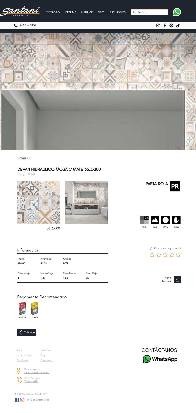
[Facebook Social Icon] (17, 400)
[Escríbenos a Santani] (177, 12)
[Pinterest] (171, 25)
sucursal (29, 372)
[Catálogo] (26, 332)
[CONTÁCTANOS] (159, 350)
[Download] (177, 279)
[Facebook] (164, 25)
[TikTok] (178, 25)
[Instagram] (158, 25)
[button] (87, 11)
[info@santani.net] (37, 399)
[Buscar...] (149, 12)
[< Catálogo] (26, 158)
